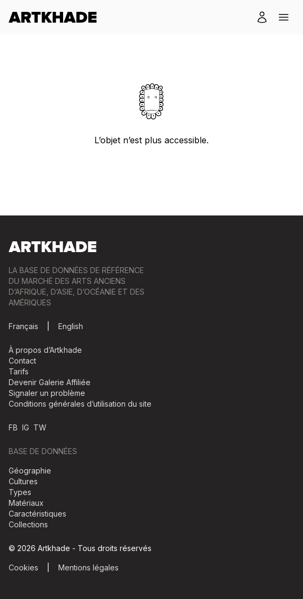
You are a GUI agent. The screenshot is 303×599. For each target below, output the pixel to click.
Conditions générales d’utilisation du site (80, 403)
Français (23, 326)
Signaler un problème (47, 393)
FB (13, 427)
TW (39, 427)
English (70, 326)
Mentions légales (88, 567)
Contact (22, 360)
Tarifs (19, 371)
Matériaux (26, 502)
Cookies (23, 567)
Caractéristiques (37, 513)
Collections (28, 524)
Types (20, 492)
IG (25, 427)
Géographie (30, 470)
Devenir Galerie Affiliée (50, 382)
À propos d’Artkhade (45, 349)
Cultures (23, 481)
